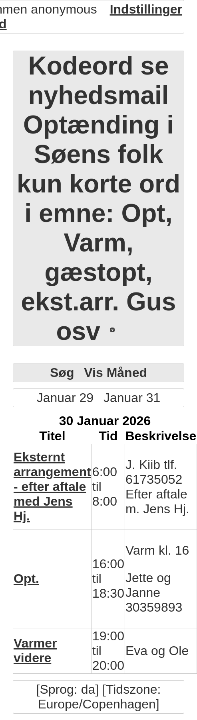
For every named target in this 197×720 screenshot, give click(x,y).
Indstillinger (146, 9)
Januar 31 (131, 397)
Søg (62, 372)
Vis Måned (115, 372)
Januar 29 (65, 397)
